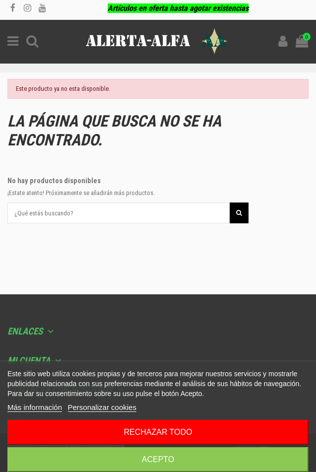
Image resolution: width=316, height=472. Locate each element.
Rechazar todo (158, 432)
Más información (34, 407)
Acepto (158, 459)
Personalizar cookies (102, 407)
